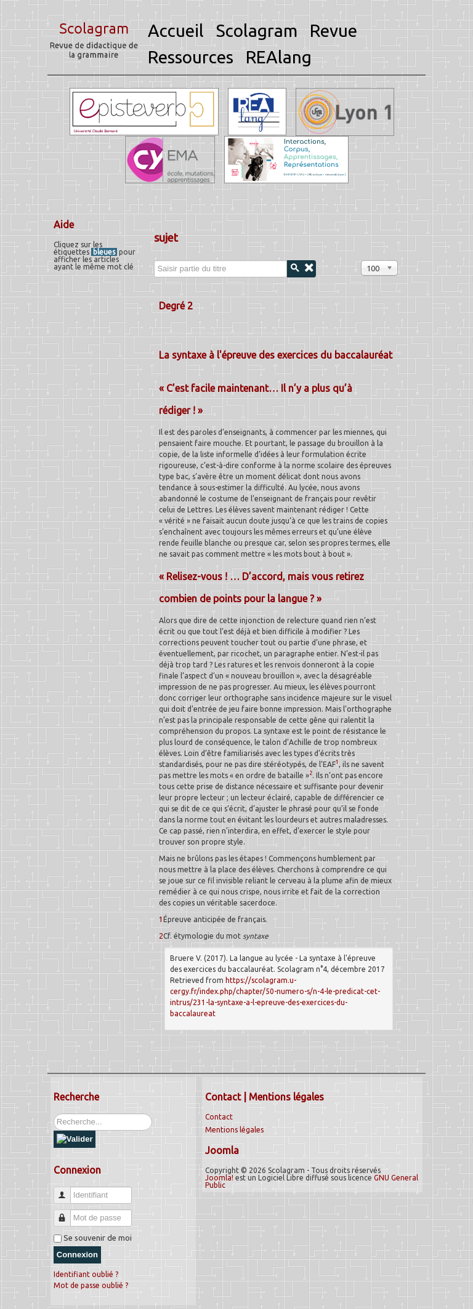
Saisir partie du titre (154, 260)
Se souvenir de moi (97, 1237)
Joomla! (219, 1178)
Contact (219, 1117)
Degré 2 (176, 305)
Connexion (77, 1254)
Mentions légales (234, 1130)
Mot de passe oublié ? (91, 1285)
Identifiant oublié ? (86, 1274)
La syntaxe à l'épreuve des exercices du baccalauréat (275, 354)
